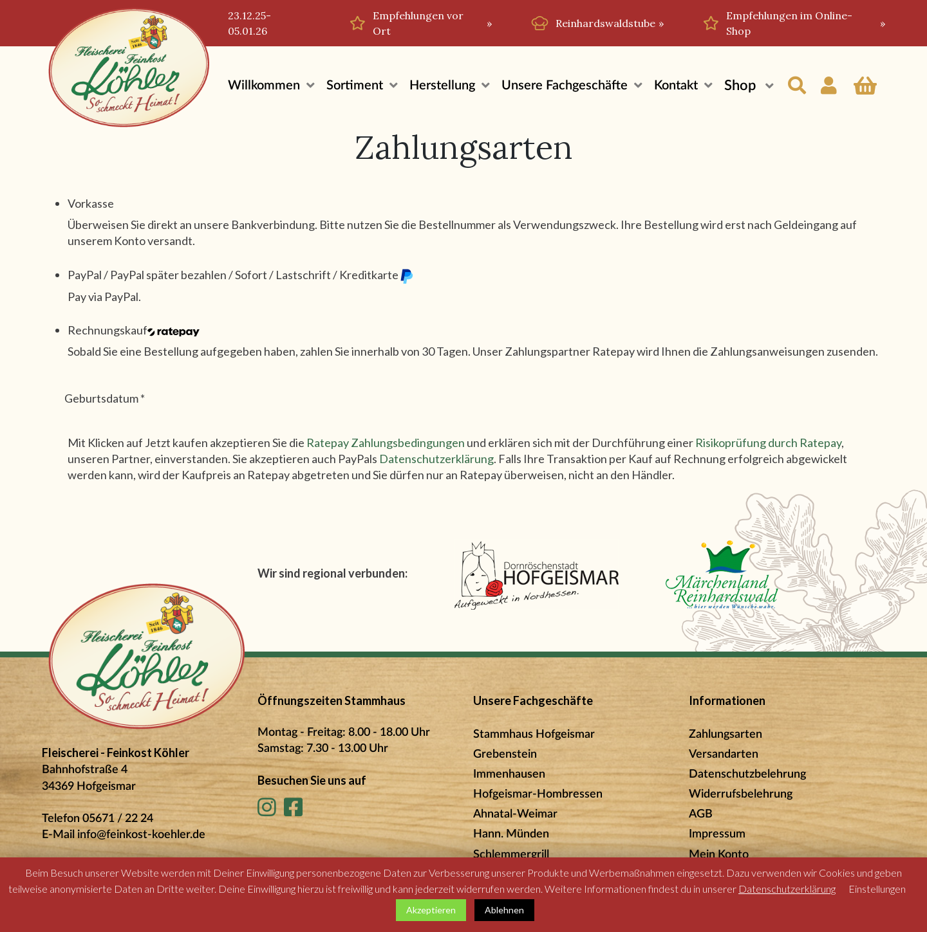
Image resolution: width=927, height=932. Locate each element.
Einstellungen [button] (877, 888)
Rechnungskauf (134, 330)
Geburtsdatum (104, 398)
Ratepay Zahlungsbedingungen (385, 442)
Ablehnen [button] (504, 909)
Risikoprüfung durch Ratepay (768, 442)
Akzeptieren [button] (431, 909)
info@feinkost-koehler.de (141, 835)
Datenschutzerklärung (436, 459)
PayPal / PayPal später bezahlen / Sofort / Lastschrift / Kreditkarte (241, 276)
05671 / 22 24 (117, 819)
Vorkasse (91, 203)
